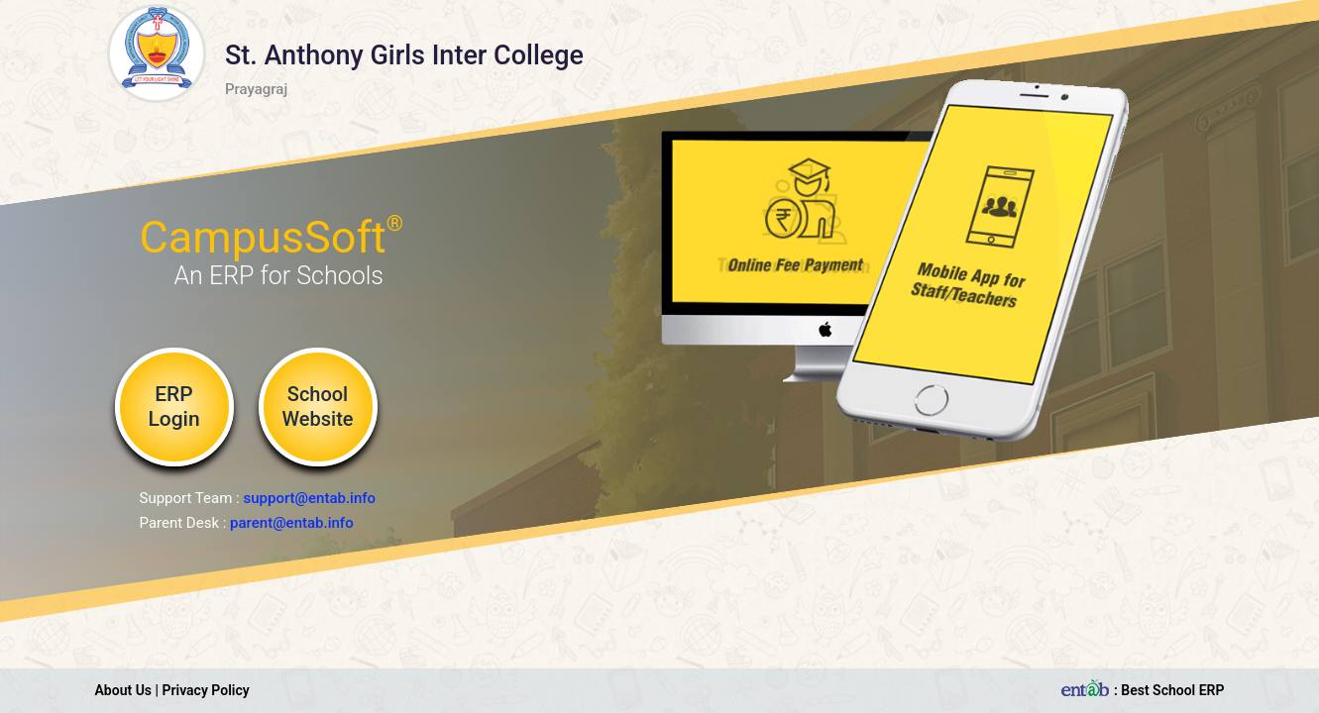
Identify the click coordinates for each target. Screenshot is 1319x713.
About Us (124, 690)
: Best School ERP (1141, 690)
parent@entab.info (292, 523)
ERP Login (173, 406)
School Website (317, 406)
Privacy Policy (206, 690)
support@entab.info (309, 498)
